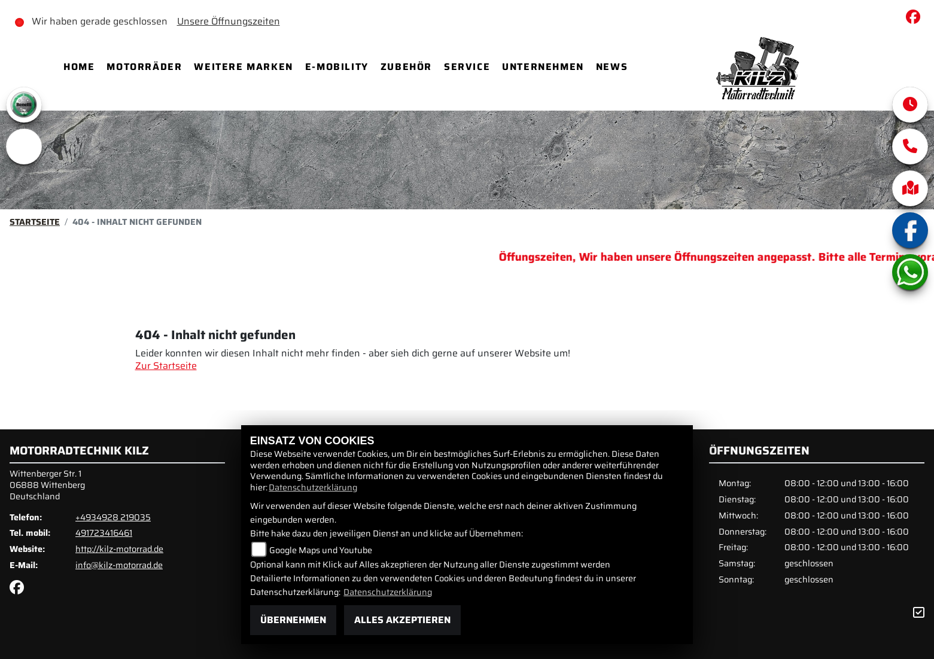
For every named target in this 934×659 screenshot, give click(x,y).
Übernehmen (293, 619)
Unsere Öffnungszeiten (228, 21)
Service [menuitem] (467, 66)
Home (79, 66)
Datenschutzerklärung (313, 487)
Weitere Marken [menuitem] (243, 66)
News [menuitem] (612, 66)
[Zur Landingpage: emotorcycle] (24, 146)
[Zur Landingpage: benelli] (24, 105)
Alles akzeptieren (402, 619)
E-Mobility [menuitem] (337, 66)
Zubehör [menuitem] (406, 66)
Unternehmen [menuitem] (543, 66)
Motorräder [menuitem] (144, 66)
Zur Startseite (166, 365)
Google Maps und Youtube (320, 550)
